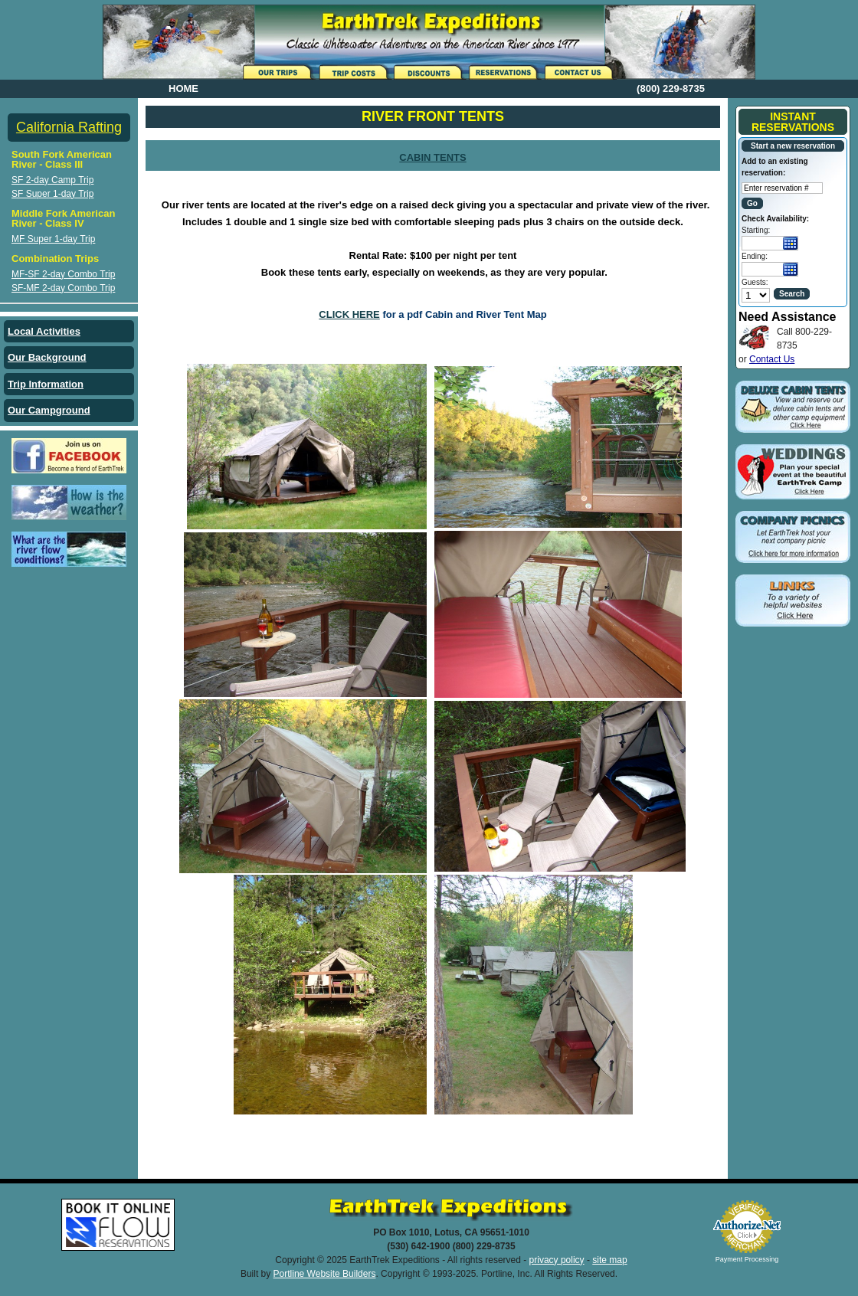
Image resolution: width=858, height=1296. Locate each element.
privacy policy (557, 1260)
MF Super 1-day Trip (53, 239)
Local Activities (44, 331)
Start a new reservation (793, 146)
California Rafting (69, 127)
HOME (183, 88)
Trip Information (46, 384)
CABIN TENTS (432, 157)
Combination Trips (55, 258)
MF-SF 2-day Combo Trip (63, 274)
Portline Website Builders (324, 1273)
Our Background (47, 357)
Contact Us (771, 359)
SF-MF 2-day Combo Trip (63, 288)
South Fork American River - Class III (61, 159)
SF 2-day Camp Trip (52, 180)
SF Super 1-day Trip (52, 193)
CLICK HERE (349, 314)
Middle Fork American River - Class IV (63, 218)
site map (609, 1260)
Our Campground (49, 410)
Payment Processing (747, 1259)
